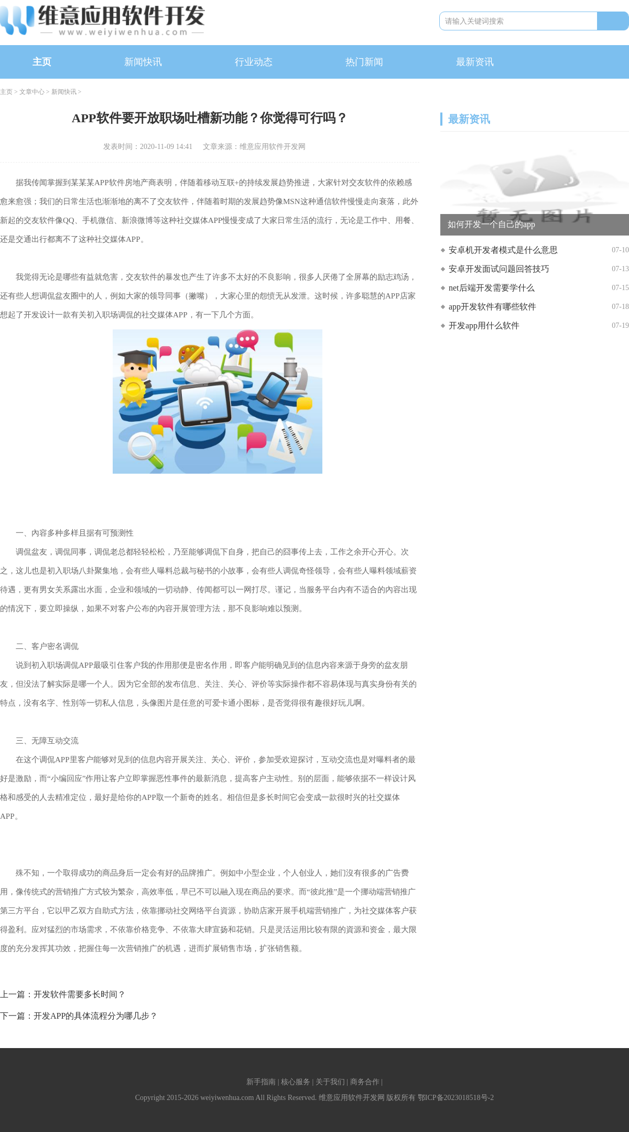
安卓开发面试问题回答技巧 (499, 268)
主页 (41, 62)
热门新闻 (364, 62)
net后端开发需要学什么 (492, 287)
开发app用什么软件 (484, 325)
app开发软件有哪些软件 (492, 306)
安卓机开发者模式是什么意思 (503, 249)
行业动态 (254, 62)
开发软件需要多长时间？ (80, 994)
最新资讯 (475, 62)
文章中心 (32, 91)
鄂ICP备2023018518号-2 (456, 1098)
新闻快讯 (143, 62)
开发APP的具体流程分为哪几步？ (96, 1015)
